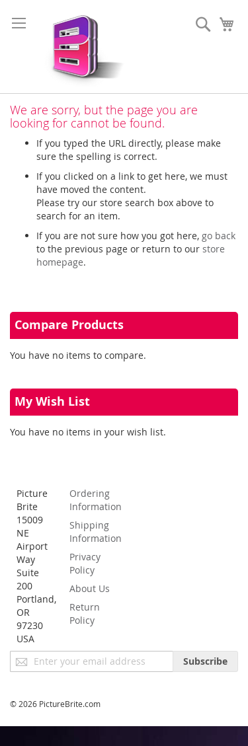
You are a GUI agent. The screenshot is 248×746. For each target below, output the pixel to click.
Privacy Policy (85, 563)
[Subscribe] (205, 661)
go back (218, 235)
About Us (89, 588)
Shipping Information (95, 531)
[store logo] (81, 47)
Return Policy (84, 613)
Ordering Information (95, 500)
